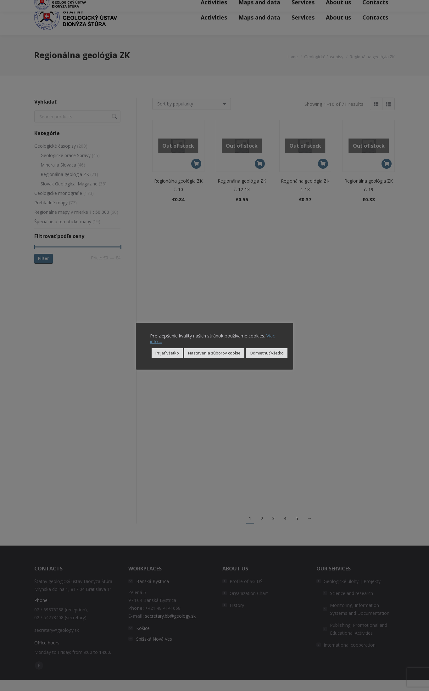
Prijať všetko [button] (167, 353)
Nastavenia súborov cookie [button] (214, 353)
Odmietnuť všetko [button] (267, 353)
